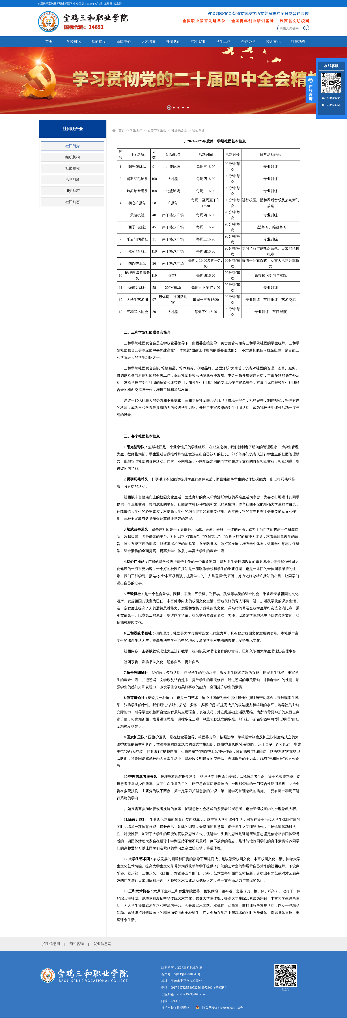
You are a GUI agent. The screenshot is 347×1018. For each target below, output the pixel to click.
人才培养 (148, 41)
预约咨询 (76, 944)
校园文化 (273, 41)
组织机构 (72, 157)
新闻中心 (123, 41)
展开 (311, 89)
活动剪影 (72, 179)
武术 (199, 905)
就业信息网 (102, 944)
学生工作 (223, 41)
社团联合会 (179, 130)
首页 (48, 41)
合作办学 (248, 41)
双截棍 (218, 905)
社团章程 (72, 168)
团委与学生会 (156, 130)
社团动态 (72, 202)
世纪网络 (183, 1007)
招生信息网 (51, 944)
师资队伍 (173, 41)
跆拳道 (233, 905)
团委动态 (72, 191)
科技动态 (298, 41)
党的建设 (98, 41)
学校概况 (74, 41)
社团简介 (72, 146)
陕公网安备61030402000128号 (222, 1007)
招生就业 (198, 41)
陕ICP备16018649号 (187, 974)
